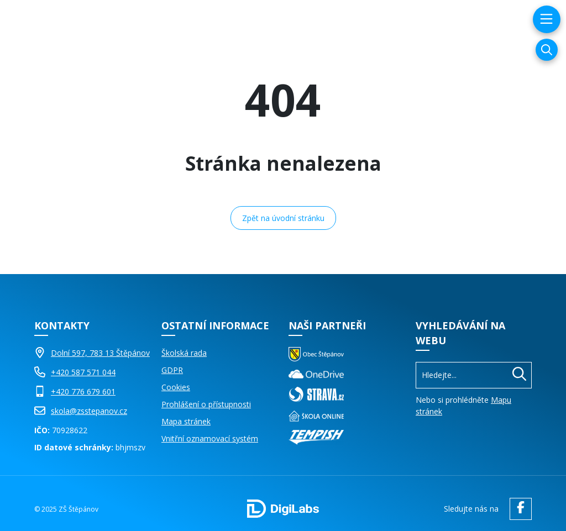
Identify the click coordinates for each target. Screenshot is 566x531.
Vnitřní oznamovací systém (209, 438)
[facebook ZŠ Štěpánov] (518, 509)
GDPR (172, 370)
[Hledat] (519, 375)
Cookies (175, 387)
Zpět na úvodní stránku (283, 218)
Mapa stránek (186, 421)
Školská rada (184, 353)
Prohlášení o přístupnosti (206, 404)
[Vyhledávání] (547, 50)
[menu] (545, 19)
